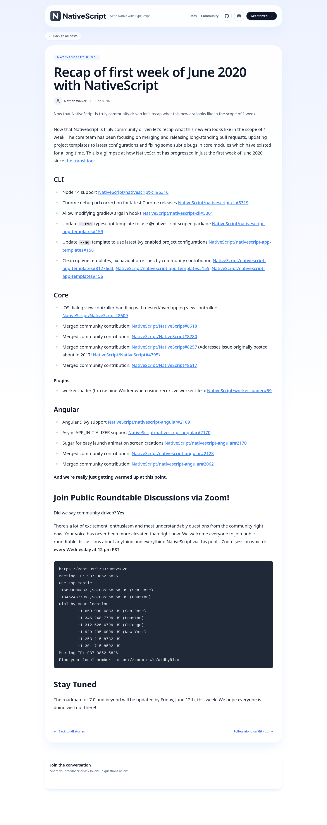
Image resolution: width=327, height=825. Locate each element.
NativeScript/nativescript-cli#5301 (178, 213)
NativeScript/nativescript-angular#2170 (169, 432)
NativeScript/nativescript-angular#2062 (173, 464)
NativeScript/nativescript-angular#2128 (173, 453)
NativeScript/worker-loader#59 (239, 391)
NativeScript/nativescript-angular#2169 (149, 422)
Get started (261, 16)
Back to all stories (69, 731)
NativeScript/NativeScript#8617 (164, 365)
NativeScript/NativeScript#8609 (95, 315)
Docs (193, 16)
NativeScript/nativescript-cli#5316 (133, 192)
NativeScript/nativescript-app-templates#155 (162, 268)
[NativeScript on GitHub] (227, 16)
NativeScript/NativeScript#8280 (164, 336)
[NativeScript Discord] (239, 16)
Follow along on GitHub (253, 731)
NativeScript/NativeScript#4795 (125, 355)
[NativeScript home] (100, 16)
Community (210, 16)
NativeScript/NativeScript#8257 (164, 347)
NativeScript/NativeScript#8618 (164, 326)
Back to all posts (62, 36)
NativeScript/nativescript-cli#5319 (213, 203)
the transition (79, 161)
